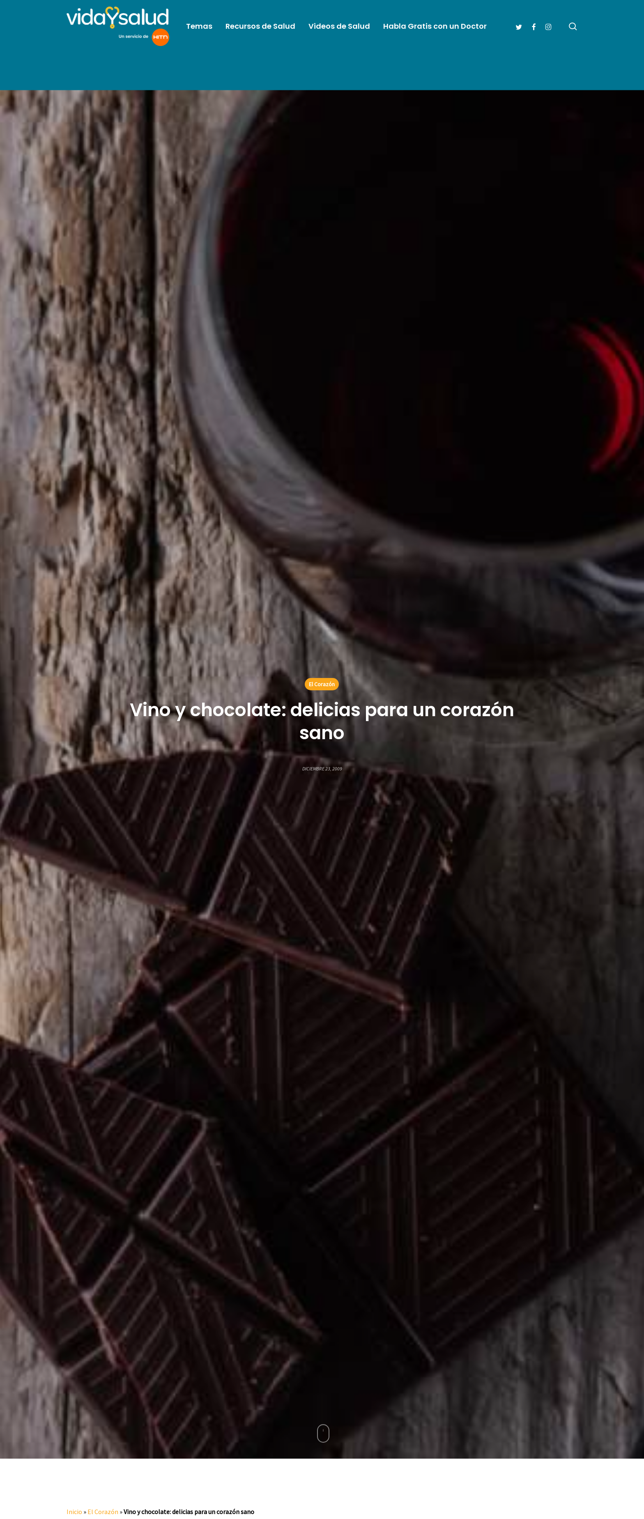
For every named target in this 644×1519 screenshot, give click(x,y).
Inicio (74, 1512)
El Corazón (322, 684)
